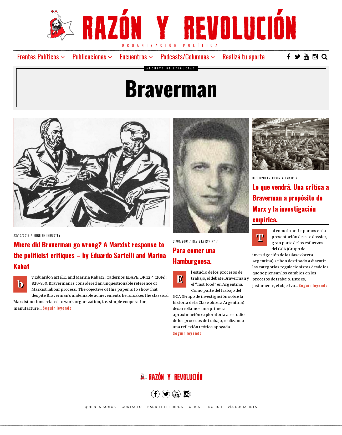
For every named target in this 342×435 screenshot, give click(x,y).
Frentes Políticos (38, 56)
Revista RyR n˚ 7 (205, 241)
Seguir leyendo (57, 308)
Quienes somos (100, 406)
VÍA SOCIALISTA (242, 406)
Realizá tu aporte (243, 56)
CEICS (194, 406)
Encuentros (133, 56)
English (214, 406)
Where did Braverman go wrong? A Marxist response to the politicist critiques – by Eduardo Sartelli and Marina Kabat (89, 255)
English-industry (47, 235)
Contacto (132, 406)
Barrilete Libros (165, 406)
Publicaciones (89, 56)
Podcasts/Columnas (184, 56)
